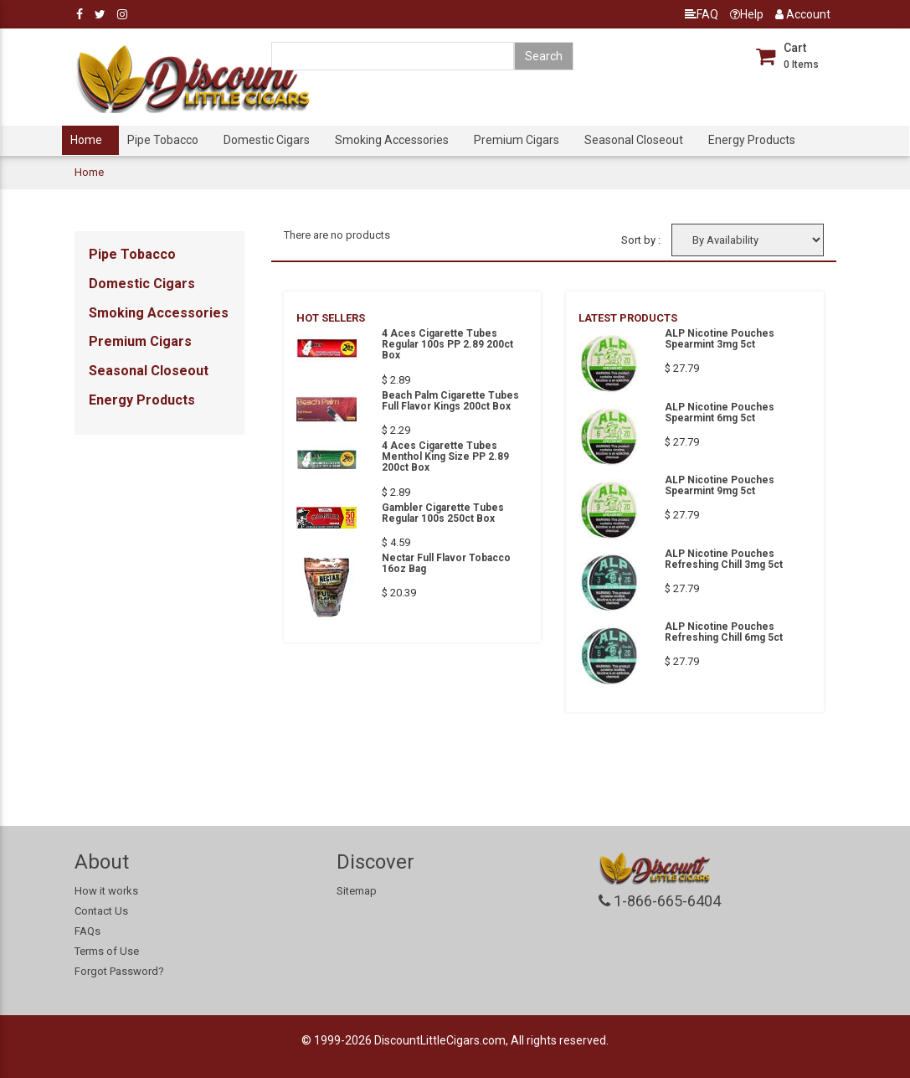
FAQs (87, 931)
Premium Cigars (516, 140)
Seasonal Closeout (633, 140)
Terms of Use (107, 951)
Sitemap (357, 891)
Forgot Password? (119, 971)
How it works (106, 891)
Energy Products (751, 140)
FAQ (701, 14)
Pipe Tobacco (162, 140)
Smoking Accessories (392, 140)
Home (86, 140)
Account (802, 14)
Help (746, 14)
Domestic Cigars (267, 140)
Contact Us (101, 911)
